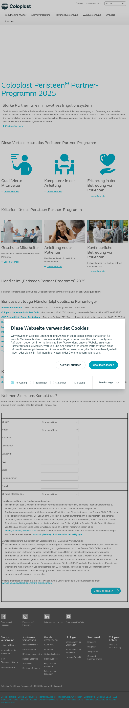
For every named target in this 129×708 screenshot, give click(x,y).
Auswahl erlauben (70, 365)
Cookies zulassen (103, 365)
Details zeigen (106, 382)
